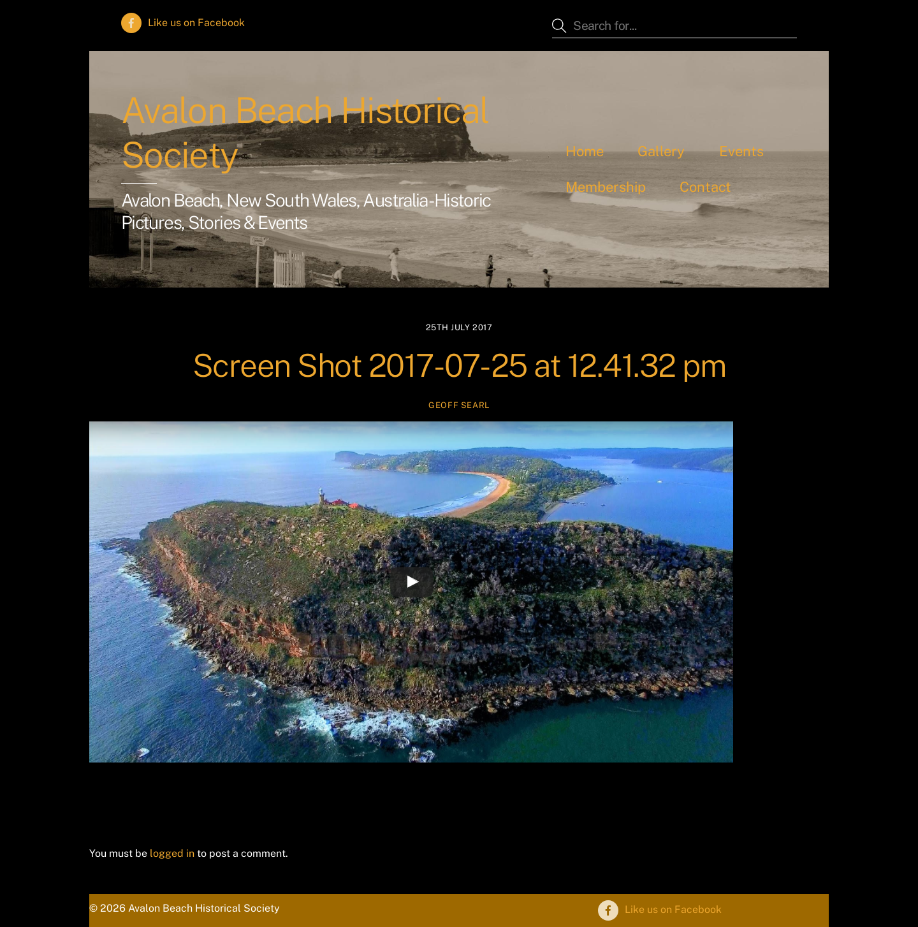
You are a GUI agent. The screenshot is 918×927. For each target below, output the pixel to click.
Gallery (661, 151)
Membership (605, 187)
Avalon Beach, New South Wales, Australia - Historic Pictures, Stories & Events (306, 211)
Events (741, 151)
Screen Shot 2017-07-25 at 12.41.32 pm (459, 365)
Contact (705, 187)
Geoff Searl (459, 405)
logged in (172, 853)
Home (584, 151)
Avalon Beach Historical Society (305, 132)
